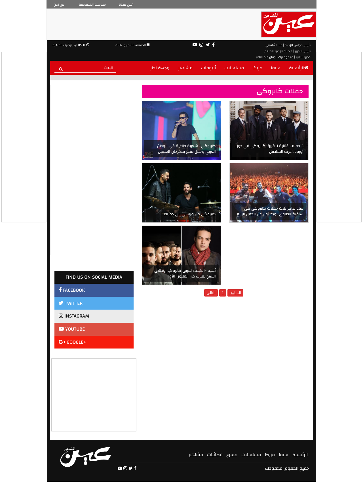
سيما (275, 68)
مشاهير (185, 68)
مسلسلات (234, 68)
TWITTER (71, 303)
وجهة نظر (160, 68)
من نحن (59, 4)
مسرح (231, 454)
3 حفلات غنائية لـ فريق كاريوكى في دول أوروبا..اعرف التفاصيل (269, 148)
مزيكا (257, 68)
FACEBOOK (72, 290)
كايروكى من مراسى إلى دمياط (190, 214)
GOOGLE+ (72, 342)
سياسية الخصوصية (92, 4)
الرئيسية (299, 68)
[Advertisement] (94, 394)
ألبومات (208, 68)
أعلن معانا (126, 4)
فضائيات (215, 454)
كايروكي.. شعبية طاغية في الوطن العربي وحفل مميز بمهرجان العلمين (186, 148)
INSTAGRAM (74, 316)
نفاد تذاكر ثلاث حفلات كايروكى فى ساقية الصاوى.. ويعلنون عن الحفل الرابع (270, 211)
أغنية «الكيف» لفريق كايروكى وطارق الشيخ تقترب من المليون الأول (185, 273)
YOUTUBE (72, 329)
